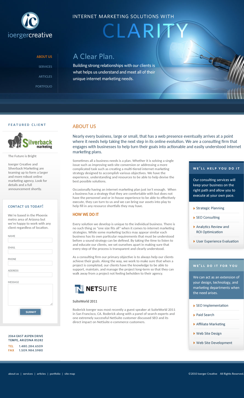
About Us (44, 57)
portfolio (55, 374)
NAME (11, 236)
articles (41, 374)
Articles (45, 76)
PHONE (12, 259)
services (28, 374)
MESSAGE (13, 282)
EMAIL (11, 247)
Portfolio (44, 86)
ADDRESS (13, 270)
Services (45, 66)
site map (69, 374)
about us (13, 374)
